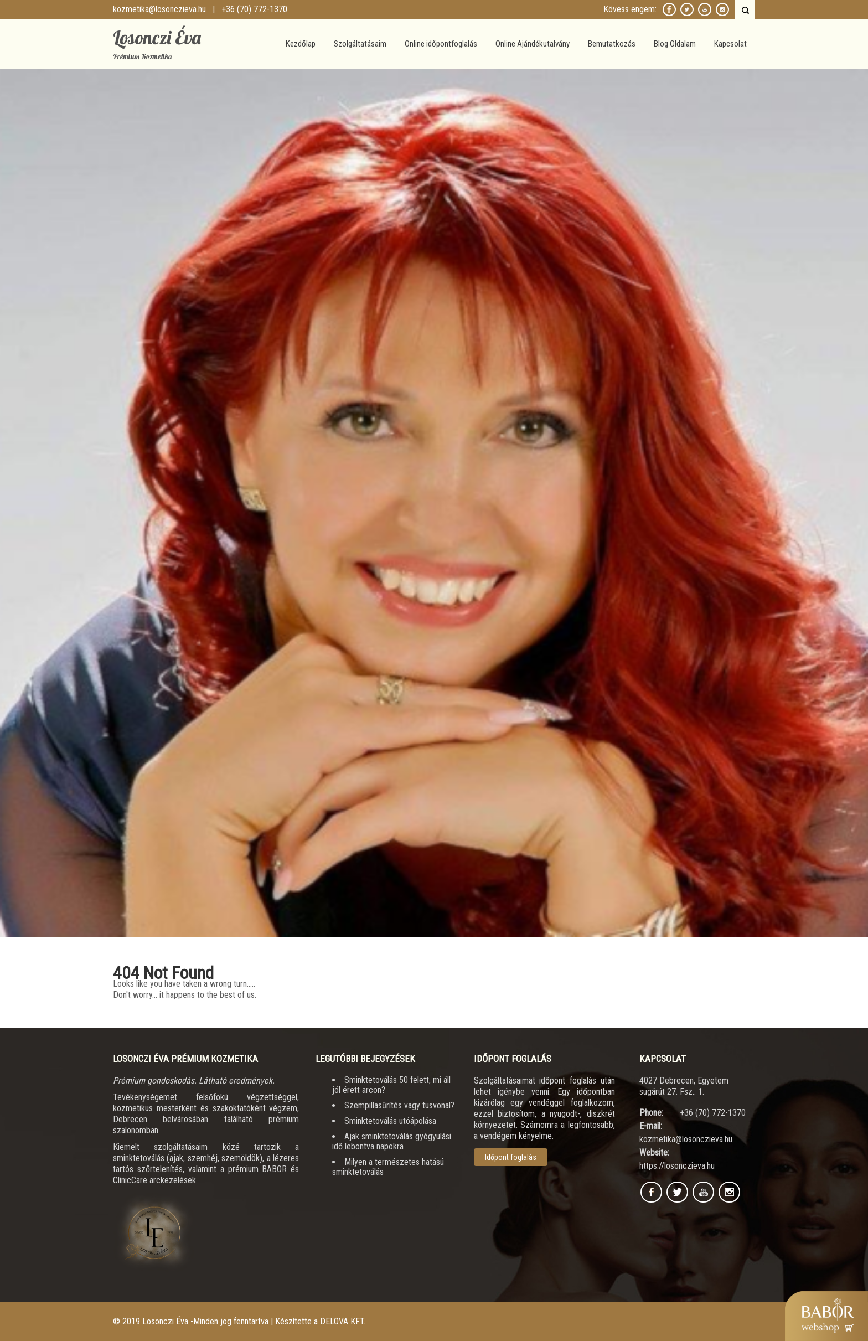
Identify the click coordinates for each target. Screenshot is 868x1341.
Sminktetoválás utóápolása (390, 1121)
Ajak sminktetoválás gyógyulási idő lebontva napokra (391, 1141)
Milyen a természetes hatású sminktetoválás (388, 1167)
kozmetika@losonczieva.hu (159, 9)
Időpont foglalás (510, 1157)
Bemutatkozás (612, 44)
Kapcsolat (730, 44)
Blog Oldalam (675, 44)
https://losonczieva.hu (677, 1166)
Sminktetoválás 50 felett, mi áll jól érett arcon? (391, 1085)
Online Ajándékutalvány (532, 44)
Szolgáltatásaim (360, 44)
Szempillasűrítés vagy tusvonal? (399, 1105)
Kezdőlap (301, 44)
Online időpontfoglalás (441, 44)
